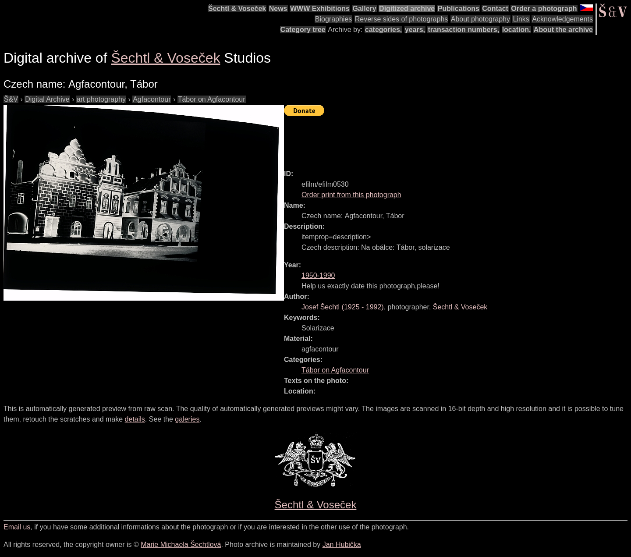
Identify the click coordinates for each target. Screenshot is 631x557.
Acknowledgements (562, 19)
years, (415, 29)
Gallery (364, 8)
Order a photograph (544, 8)
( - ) (342, 307)
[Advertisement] (443, 139)
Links (521, 19)
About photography (480, 19)
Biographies (333, 19)
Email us (17, 527)
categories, (383, 29)
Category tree (303, 29)
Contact (495, 8)
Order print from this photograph (351, 195)
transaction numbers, (463, 29)
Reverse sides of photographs (401, 19)
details (135, 419)
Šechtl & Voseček (237, 8)
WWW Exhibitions (320, 8)
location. (516, 29)
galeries (187, 419)
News (278, 8)
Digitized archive (407, 8)
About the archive (563, 29)
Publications (458, 8)
